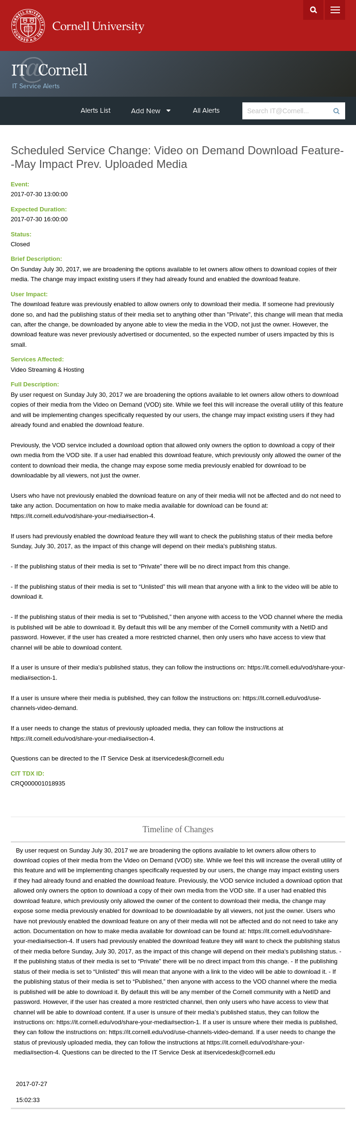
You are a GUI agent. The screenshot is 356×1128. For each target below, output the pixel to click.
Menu (335, 10)
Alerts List (95, 110)
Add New (151, 111)
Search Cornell (313, 10)
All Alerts (206, 110)
